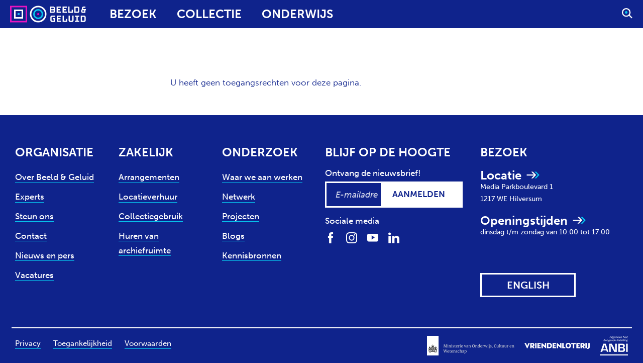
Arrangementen (149, 177)
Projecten (240, 216)
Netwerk (238, 197)
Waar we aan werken (262, 177)
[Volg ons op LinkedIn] (393, 237)
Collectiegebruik (151, 216)
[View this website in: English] (528, 285)
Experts (29, 197)
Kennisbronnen (251, 255)
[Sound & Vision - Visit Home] (29, 14)
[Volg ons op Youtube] (372, 237)
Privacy (28, 343)
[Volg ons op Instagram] (351, 237)
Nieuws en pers (44, 255)
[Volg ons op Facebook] (330, 237)
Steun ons (34, 216)
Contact (31, 236)
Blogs (233, 236)
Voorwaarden (148, 343)
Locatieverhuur (148, 197)
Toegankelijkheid (82, 343)
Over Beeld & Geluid (54, 177)
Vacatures (34, 275)
